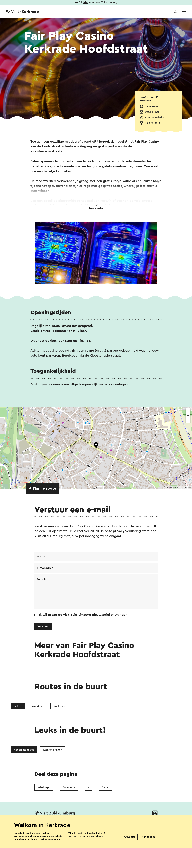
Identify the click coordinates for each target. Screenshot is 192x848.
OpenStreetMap (173, 487)
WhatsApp (43, 787)
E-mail (105, 787)
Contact (40, 823)
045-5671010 (152, 106)
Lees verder (96, 206)
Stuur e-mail (152, 112)
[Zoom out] (188, 415)
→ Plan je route (42, 488)
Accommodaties (24, 749)
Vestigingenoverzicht (67, 823)
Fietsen (18, 706)
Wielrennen (60, 706)
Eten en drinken (52, 749)
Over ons (94, 823)
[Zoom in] (188, 410)
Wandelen (38, 706)
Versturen (43, 626)
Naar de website (154, 117)
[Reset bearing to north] (188, 420)
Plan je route (152, 122)
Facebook (69, 787)
